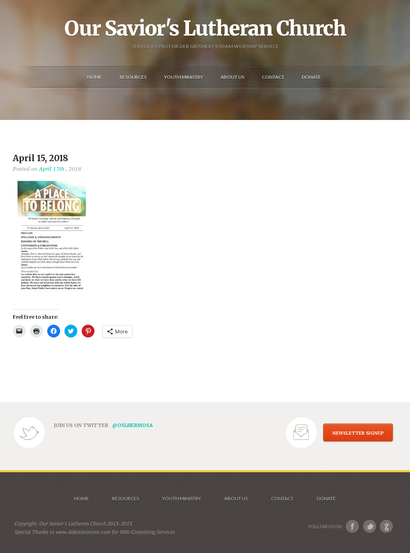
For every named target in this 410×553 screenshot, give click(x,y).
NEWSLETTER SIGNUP (358, 433)
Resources (125, 498)
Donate (326, 498)
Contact (282, 498)
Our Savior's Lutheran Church (205, 28)
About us (236, 498)
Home (81, 498)
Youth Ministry (181, 498)
